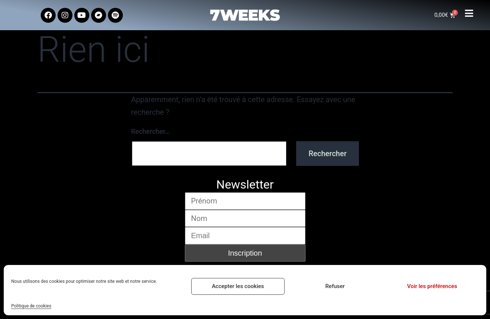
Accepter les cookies (238, 286)
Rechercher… (150, 131)
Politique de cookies (31, 306)
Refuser (335, 286)
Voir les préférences (432, 286)
